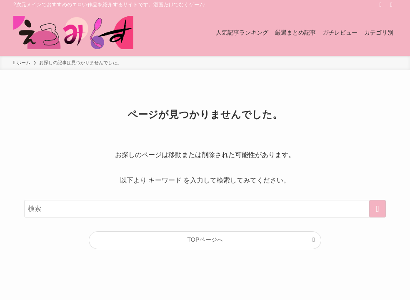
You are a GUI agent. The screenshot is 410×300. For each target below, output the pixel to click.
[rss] (380, 4)
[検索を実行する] (377, 209)
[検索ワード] (205, 209)
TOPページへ (204, 239)
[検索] (391, 4)
